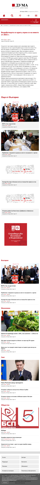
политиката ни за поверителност (9, 480)
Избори (3, 430)
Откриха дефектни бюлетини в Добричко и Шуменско (17, 210)
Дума (5, 39)
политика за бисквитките (31, 479)
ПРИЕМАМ (5, 482)
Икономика (5, 308)
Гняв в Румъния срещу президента (12, 383)
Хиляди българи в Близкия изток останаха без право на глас (19, 182)
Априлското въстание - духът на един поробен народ (16, 444)
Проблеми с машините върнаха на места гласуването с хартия (19, 152)
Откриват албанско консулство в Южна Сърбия (14, 389)
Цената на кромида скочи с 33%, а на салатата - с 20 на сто (19, 333)
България (6, 25)
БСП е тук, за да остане (8, 124)
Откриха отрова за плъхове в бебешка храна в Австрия (16, 396)
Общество (5, 405)
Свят (3, 357)
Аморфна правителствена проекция (11, 437)
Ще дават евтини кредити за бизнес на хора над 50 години (17, 340)
